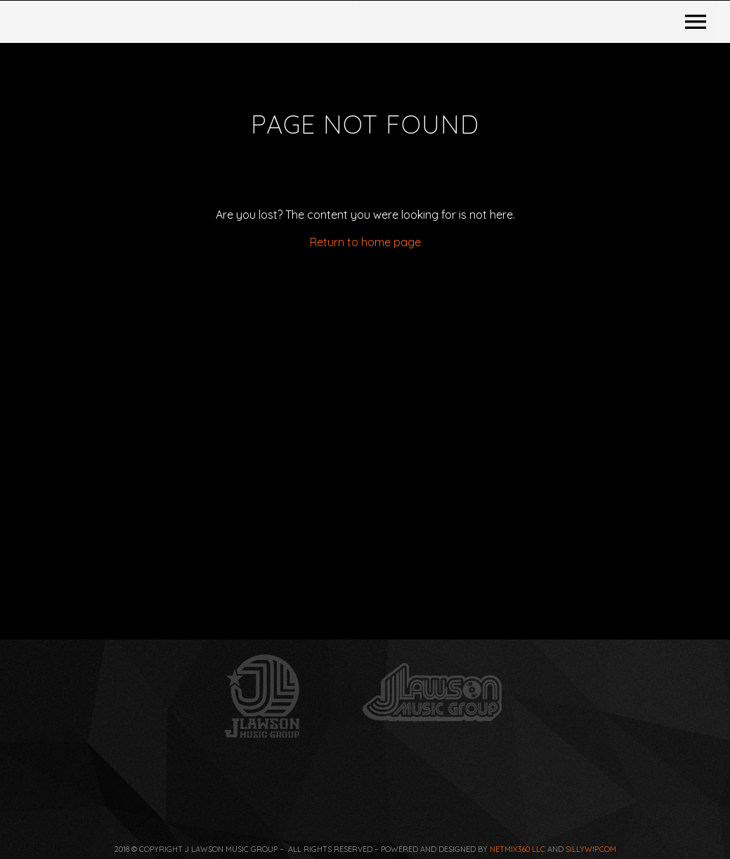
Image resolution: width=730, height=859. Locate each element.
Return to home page (365, 401)
